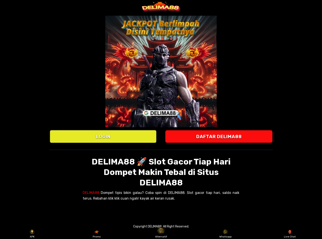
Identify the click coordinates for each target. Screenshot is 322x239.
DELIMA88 (91, 193)
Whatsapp (225, 233)
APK (32, 233)
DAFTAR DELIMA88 (219, 136)
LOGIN (103, 136)
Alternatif (161, 233)
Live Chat (290, 233)
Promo (97, 233)
